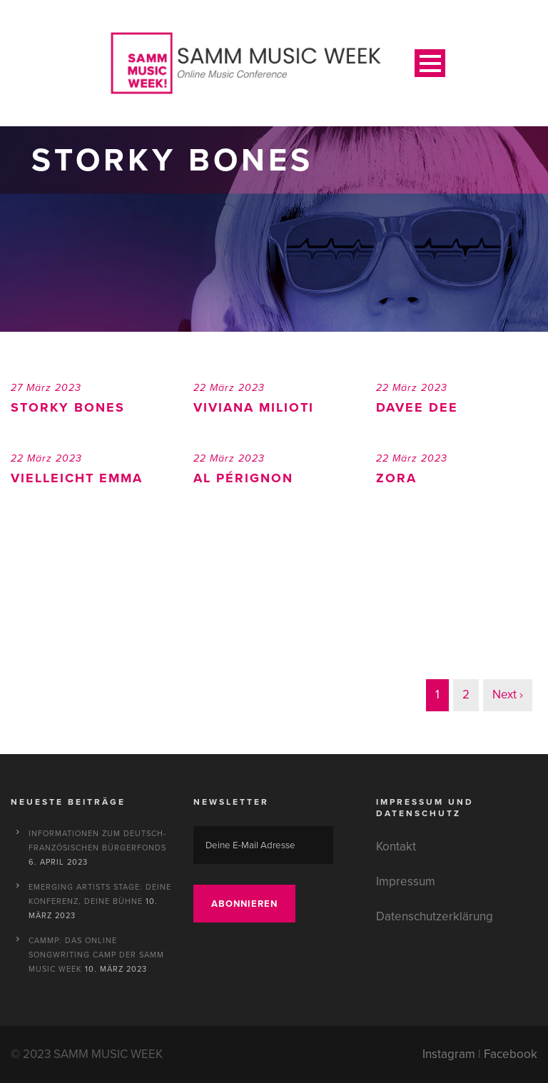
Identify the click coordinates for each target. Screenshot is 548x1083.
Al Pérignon (243, 478)
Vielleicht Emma (77, 478)
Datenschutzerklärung (434, 916)
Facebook (510, 1054)
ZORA (396, 478)
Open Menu (430, 63)
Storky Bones (68, 407)
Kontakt (396, 846)
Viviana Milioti (253, 407)
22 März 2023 (229, 387)
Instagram (448, 1054)
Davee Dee (417, 407)
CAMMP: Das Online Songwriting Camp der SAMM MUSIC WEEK (96, 955)
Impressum (405, 881)
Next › (507, 694)
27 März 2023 (46, 387)
